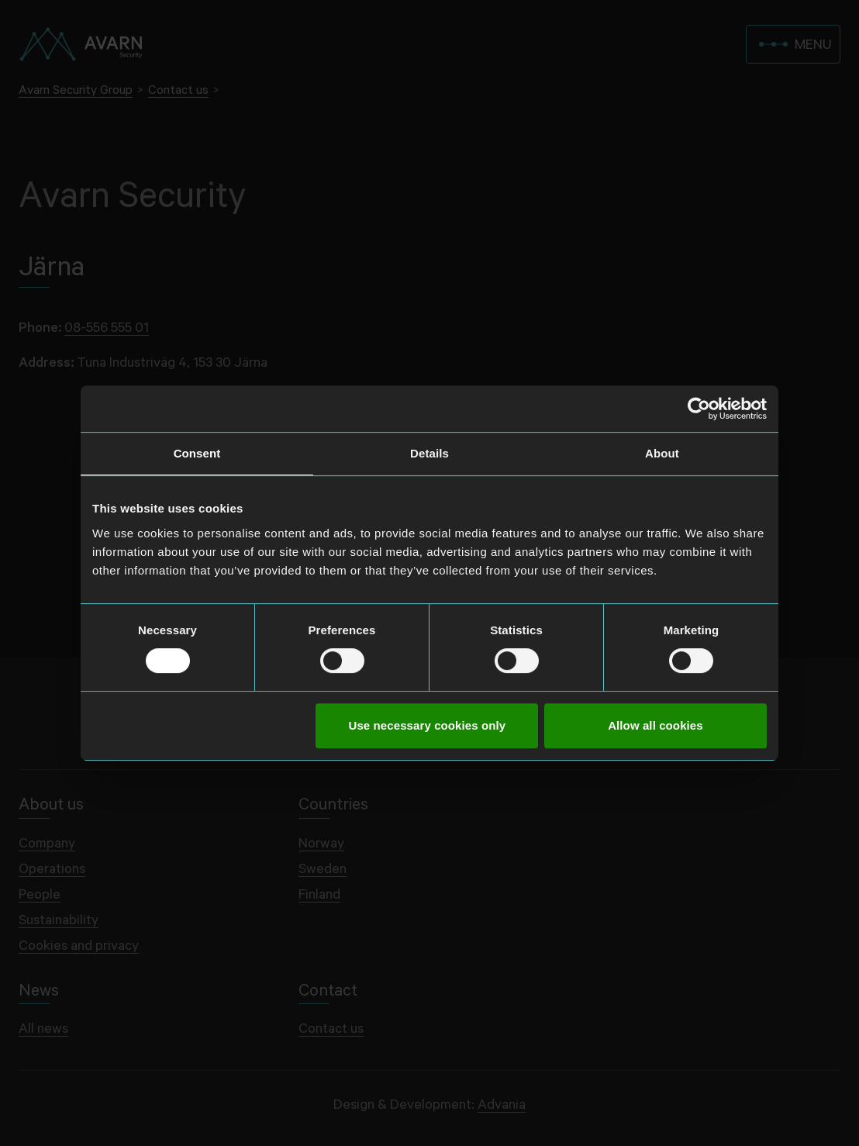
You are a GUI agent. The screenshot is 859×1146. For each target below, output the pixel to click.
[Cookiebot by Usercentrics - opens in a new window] (699, 408)
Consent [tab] (197, 453)
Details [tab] (429, 453)
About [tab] (662, 453)
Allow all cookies (655, 725)
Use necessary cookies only (427, 725)
